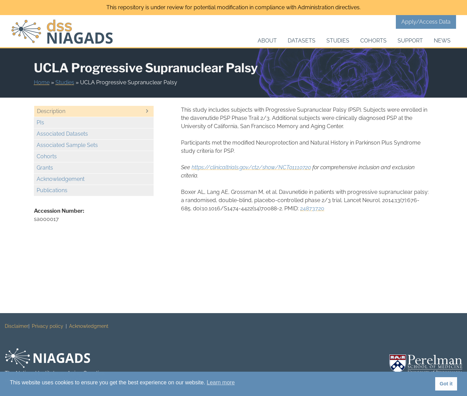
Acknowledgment (88, 326)
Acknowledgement (61, 179)
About (267, 40)
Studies (337, 40)
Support (410, 40)
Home (42, 82)
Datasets (301, 40)
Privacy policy (47, 326)
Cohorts (373, 40)
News (442, 40)
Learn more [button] (221, 382)
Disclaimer (16, 326)
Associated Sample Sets (67, 145)
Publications (52, 190)
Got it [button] (446, 383)
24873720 (312, 208)
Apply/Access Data (426, 21)
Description (51, 111)
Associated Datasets (62, 134)
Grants (45, 167)
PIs (40, 122)
